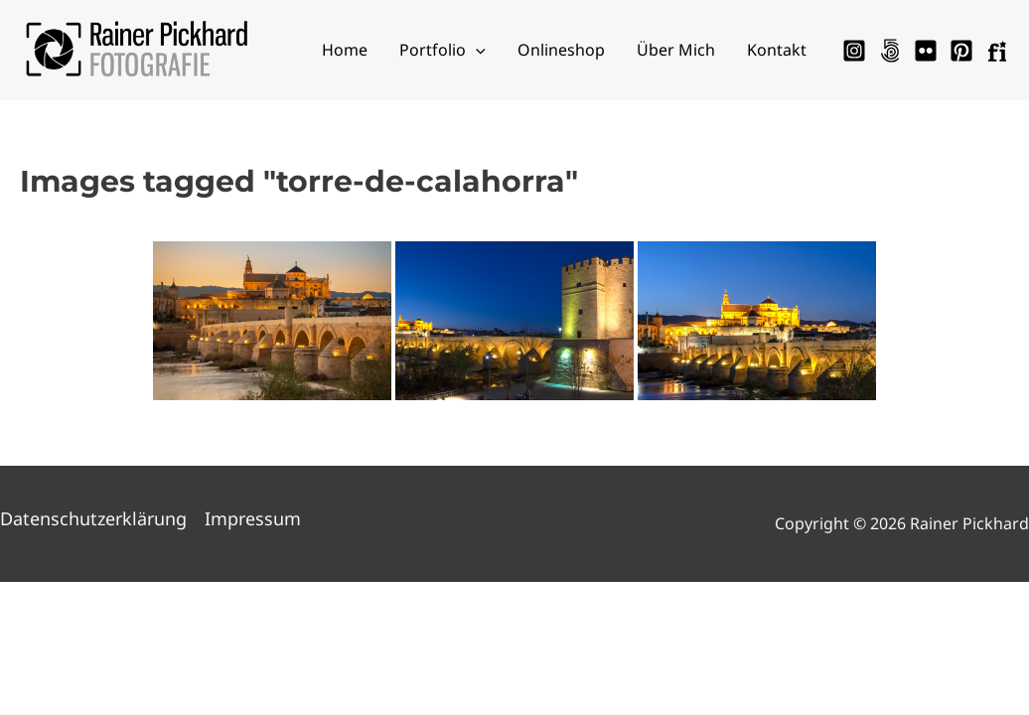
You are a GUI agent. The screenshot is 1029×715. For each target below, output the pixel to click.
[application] (476, 49)
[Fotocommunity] (997, 51)
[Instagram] (854, 51)
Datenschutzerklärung (93, 518)
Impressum (253, 518)
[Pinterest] (961, 51)
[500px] (890, 51)
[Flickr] (926, 51)
